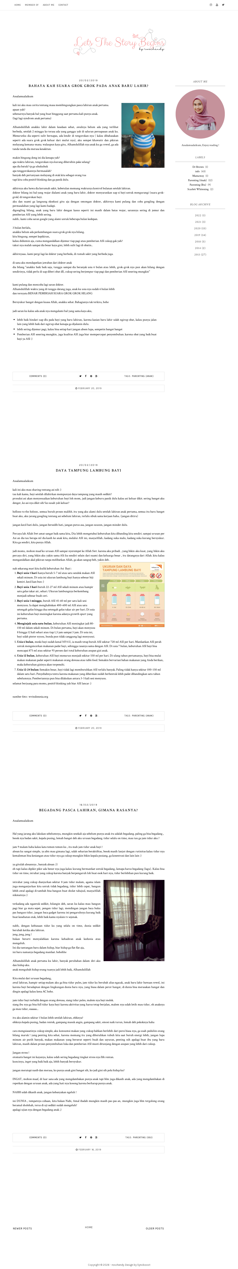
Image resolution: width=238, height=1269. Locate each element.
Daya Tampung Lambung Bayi (88, 470)
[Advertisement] (88, 429)
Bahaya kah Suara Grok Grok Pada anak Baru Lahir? (89, 85)
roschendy (118, 1264)
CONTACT (63, 5)
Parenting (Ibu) (143, 1137)
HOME (17, 5)
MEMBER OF (32, 5)
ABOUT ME (48, 5)
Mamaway (198, 176)
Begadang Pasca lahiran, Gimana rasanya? (88, 810)
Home (89, 1227)
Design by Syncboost (137, 1264)
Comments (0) (38, 376)
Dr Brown (198, 167)
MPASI (66, 642)
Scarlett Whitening (198, 189)
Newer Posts (22, 1228)
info (197, 171)
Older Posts (155, 1228)
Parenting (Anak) (143, 376)
